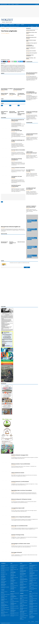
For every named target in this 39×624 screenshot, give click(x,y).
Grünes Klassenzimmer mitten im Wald (33, 586)
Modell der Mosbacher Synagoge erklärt (4, 94)
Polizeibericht (3, 563)
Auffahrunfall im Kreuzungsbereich (3, 576)
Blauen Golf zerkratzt (21, 241)
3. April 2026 (28, 56)
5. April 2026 (11, 95)
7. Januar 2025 (22, 616)
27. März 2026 (13, 473)
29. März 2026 (12, 586)
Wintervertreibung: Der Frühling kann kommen (21, 499)
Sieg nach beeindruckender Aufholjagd (13, 583)
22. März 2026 (13, 482)
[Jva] (7, 347)
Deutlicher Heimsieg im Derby (30, 30)
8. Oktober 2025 (29, 190)
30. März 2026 (13, 178)
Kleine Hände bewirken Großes (13, 112)
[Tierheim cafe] (7, 444)
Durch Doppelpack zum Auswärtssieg (13, 588)
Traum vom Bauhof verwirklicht (18, 167)
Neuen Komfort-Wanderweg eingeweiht (4, 602)
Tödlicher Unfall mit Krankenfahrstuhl (3, 579)
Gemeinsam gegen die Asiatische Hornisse (31, 247)
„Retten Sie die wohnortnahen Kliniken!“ (31, 152)
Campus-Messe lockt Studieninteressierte (32, 573)
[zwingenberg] (7, 364)
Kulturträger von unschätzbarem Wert (19, 525)
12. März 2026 (31, 612)
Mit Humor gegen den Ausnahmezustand (32, 616)
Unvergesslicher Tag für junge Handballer (14, 578)
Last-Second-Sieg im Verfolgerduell (12, 580)
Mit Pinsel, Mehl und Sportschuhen (33, 570)
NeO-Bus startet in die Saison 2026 (5, 594)
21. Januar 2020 (4, 33)
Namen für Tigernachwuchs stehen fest (4, 612)
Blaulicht (8, 33)
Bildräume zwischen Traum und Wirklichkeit (20, 463)
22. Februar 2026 (32, 587)
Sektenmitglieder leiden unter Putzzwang (23, 608)
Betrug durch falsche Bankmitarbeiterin (3, 584)
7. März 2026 (22, 596)
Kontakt (9, 4)
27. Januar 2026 (29, 172)
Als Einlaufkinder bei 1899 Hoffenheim (32, 580)
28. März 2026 (29, 248)
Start (1, 24)
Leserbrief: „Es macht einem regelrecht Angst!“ (23, 611)
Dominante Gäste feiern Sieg (14, 585)
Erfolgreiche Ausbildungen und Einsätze (17, 141)
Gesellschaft (12, 591)
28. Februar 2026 (32, 584)
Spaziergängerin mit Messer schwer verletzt (7, 89)
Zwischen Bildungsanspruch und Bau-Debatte (24, 568)
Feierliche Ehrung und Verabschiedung (16, 186)
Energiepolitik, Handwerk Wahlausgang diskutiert (23, 571)
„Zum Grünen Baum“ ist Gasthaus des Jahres (5, 610)
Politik (21, 563)
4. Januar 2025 (22, 619)
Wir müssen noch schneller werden (23, 576)
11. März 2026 (31, 581)
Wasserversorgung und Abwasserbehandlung (23, 573)
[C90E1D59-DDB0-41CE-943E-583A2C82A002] (7, 448)
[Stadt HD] (7, 330)
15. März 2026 (13, 491)
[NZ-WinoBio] (7, 427)
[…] (17, 126)
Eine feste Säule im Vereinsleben (18, 149)
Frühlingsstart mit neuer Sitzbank (16, 177)
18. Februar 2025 (22, 612)
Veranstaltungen (11, 24)
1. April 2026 (29, 230)
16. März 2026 (31, 574)
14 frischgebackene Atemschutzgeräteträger (21, 94)
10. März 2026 (13, 526)
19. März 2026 (3, 608)
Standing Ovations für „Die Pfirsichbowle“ (20, 481)
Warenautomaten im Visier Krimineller (4, 242)
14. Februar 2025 (22, 614)
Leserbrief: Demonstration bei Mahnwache (32, 134)
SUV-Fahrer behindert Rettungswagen (3, 582)
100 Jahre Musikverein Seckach (17, 472)
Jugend (30, 563)
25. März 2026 (3, 603)
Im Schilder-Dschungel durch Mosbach (31, 188)
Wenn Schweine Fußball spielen (5, 607)
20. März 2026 (22, 591)
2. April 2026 (13, 168)
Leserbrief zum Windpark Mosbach (23, 618)
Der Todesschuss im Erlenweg (30, 170)
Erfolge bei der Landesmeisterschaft (13, 575)
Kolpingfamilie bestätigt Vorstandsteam (16, 159)
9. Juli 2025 (28, 208)
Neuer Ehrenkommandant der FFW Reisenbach (19, 89)
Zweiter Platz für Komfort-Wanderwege (4, 597)
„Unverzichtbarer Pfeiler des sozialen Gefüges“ (23, 565)
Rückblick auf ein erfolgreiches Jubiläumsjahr (21, 516)
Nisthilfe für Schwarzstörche (30, 255)
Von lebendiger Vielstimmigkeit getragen (33, 583)
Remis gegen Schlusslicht (30, 35)
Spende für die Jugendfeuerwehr (33, 578)
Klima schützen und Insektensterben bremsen (21, 113)
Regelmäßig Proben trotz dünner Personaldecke (21, 490)
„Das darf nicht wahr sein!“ (23, 613)
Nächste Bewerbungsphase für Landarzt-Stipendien (33, 565)
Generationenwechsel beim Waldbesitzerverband (23, 587)
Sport (11, 563)
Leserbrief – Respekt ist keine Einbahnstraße (31, 207)
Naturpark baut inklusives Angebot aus (10, 226)
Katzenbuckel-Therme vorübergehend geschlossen (4, 605)
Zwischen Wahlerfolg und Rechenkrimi (23, 584)
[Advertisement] (19, 11)
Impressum (13, 4)
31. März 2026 (3, 595)
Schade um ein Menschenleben (24, 615)
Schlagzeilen (5, 24)
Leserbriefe (22, 24)
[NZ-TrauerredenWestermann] (7, 381)
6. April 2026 (3, 95)
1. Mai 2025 (22, 609)
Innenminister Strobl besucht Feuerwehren (23, 582)
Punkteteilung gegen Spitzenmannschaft (13, 572)
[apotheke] (7, 417)
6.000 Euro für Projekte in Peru (33, 588)
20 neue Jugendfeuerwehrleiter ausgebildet (33, 575)
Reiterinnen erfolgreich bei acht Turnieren (12, 242)
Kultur (30, 591)
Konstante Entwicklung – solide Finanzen (31, 58)
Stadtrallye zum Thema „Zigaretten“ (12, 94)
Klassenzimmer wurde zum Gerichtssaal (32, 568)
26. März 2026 (22, 580)
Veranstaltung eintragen (4, 4)
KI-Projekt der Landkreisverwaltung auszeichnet (24, 590)
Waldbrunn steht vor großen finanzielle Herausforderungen (24, 579)
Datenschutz (17, 4)
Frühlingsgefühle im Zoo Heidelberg (4, 599)
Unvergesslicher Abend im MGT (17, 508)
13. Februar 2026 (32, 589)
